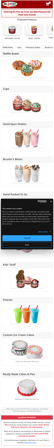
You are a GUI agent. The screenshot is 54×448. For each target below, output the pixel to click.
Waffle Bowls (8, 47)
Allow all (27, 238)
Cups (19, 47)
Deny (27, 245)
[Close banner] (51, 201)
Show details (43, 232)
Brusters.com (31, 443)
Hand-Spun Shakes (33, 47)
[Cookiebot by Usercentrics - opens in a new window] (38, 201)
